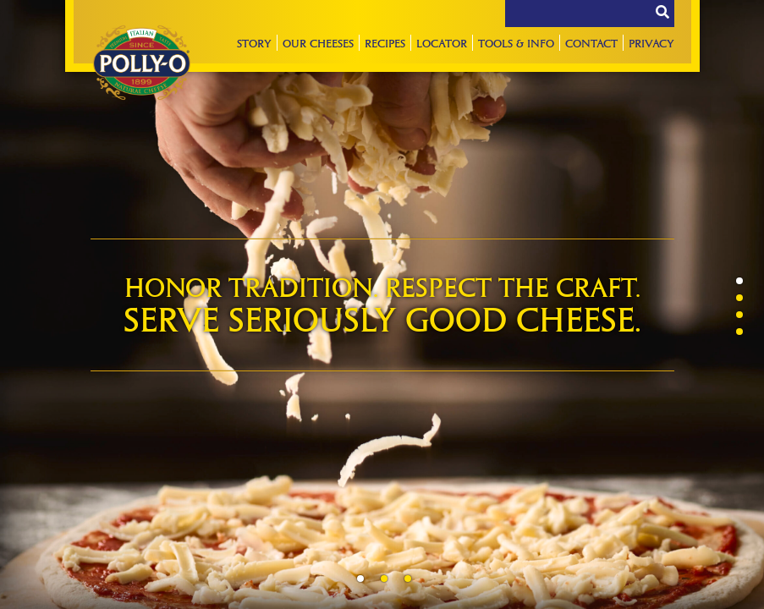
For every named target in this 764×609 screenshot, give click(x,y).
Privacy (651, 43)
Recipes (385, 43)
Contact (591, 43)
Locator (441, 43)
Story (254, 43)
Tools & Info (516, 43)
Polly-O (142, 62)
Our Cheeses (318, 43)
